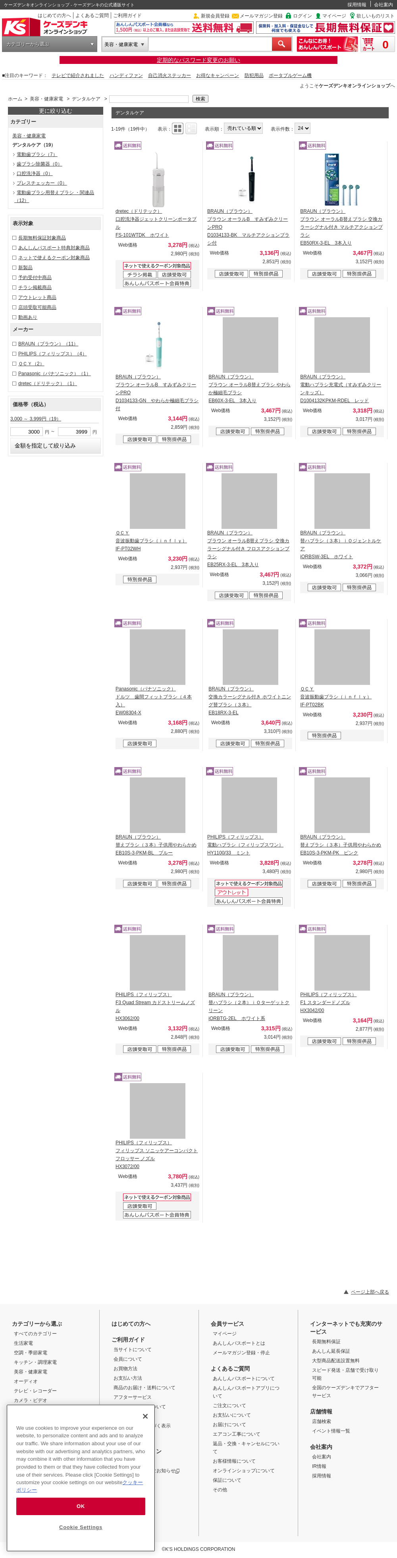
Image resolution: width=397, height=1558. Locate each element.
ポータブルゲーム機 (290, 75)
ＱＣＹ (31, 363)
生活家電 (23, 1343)
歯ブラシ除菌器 (39, 164)
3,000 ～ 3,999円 (35, 419)
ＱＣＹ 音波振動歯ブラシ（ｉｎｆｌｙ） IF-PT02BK (336, 697)
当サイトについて (133, 1349)
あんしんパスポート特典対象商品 (54, 248)
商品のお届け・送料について (144, 1387)
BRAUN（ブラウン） (48, 344)
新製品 (25, 267)
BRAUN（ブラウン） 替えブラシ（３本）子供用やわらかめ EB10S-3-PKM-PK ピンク (340, 845)
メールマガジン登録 (261, 16)
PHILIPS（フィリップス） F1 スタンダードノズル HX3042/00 (328, 1002)
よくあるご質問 (92, 15)
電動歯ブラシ (37, 154)
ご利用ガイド (127, 15)
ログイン (302, 16)
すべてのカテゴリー (35, 1333)
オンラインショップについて (244, 1470)
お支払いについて (232, 1415)
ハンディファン (126, 75)
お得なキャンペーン (217, 75)
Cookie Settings (80, 1527)
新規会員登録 (215, 16)
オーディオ (26, 1381)
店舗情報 (321, 1411)
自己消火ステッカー (169, 75)
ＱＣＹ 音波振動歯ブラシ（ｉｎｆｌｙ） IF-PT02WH (151, 540)
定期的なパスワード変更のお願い (198, 60)
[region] (80, 1478)
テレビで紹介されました (78, 75)
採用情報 (356, 5)
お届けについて (229, 1424)
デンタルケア (86, 99)
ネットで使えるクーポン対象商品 (54, 257)
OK (81, 1506)
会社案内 (383, 5)
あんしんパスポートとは (239, 1343)
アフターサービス (133, 1397)
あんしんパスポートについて (244, 1378)
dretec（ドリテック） (47, 383)
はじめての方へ (54, 15)
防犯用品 (254, 75)
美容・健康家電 (121, 44)
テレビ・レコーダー (35, 1391)
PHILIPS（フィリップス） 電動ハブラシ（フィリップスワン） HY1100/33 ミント (245, 845)
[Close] (145, 1416)
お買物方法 (125, 1368)
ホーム (15, 99)
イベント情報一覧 (331, 1431)
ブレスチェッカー (42, 183)
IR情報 (319, 1466)
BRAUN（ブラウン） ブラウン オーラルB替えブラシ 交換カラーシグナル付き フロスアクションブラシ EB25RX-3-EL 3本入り (248, 548)
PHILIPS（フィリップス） (52, 354)
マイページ (334, 16)
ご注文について (229, 1405)
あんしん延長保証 (331, 1351)
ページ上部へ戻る (370, 1292)
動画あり (27, 317)
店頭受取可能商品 (37, 307)
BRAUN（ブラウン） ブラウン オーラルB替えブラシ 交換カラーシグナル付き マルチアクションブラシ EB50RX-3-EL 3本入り (341, 227)
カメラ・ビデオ (30, 1400)
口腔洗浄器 (35, 173)
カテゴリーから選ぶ (27, 44)
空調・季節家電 (30, 1353)
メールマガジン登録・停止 (241, 1353)
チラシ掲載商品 (35, 287)
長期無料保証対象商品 (42, 238)
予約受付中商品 (35, 277)
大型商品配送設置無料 (336, 1360)
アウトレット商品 (37, 297)
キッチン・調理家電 (35, 1362)
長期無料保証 (326, 1341)
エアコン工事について (236, 1434)
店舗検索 (321, 1421)
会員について (128, 1359)
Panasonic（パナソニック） (54, 373)
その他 (220, 1489)
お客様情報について (234, 1461)
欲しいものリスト (376, 16)
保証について (227, 1480)
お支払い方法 (128, 1378)
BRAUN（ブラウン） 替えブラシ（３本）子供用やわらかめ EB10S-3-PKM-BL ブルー (156, 845)
